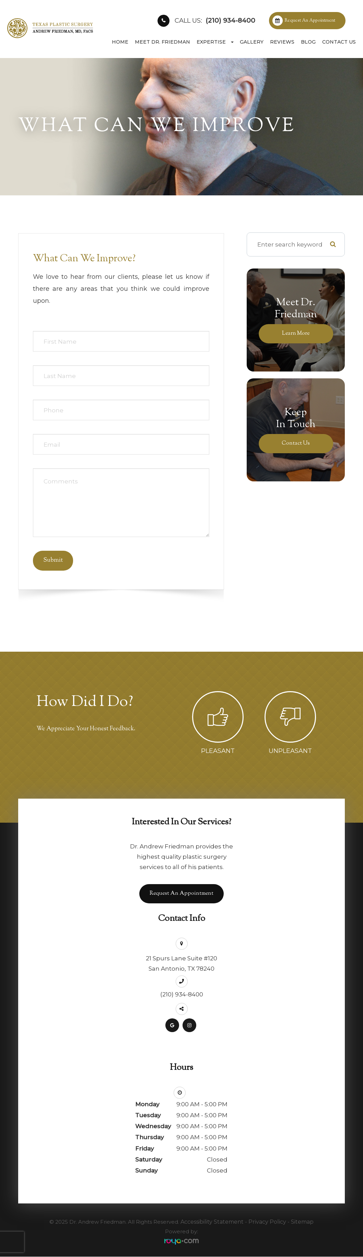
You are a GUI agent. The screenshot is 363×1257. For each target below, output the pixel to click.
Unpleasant (290, 751)
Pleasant (218, 751)
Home (120, 41)
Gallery (252, 41)
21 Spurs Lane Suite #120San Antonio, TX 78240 (181, 963)
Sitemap (302, 1222)
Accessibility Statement (212, 1222)
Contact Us (339, 41)
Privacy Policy (267, 1222)
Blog (308, 41)
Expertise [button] (215, 41)
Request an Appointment (309, 21)
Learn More (296, 333)
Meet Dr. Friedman (162, 41)
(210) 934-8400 (215, 20)
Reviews (282, 41)
